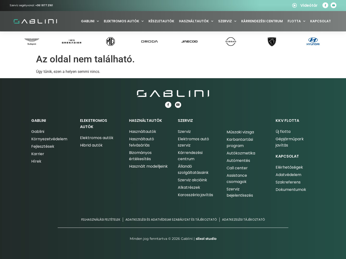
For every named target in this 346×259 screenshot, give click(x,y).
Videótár (309, 5)
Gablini (90, 21)
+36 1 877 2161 (44, 5)
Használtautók (196, 21)
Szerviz (227, 21)
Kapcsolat (320, 21)
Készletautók (161, 21)
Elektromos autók (124, 21)
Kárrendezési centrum (262, 21)
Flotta (296, 21)
